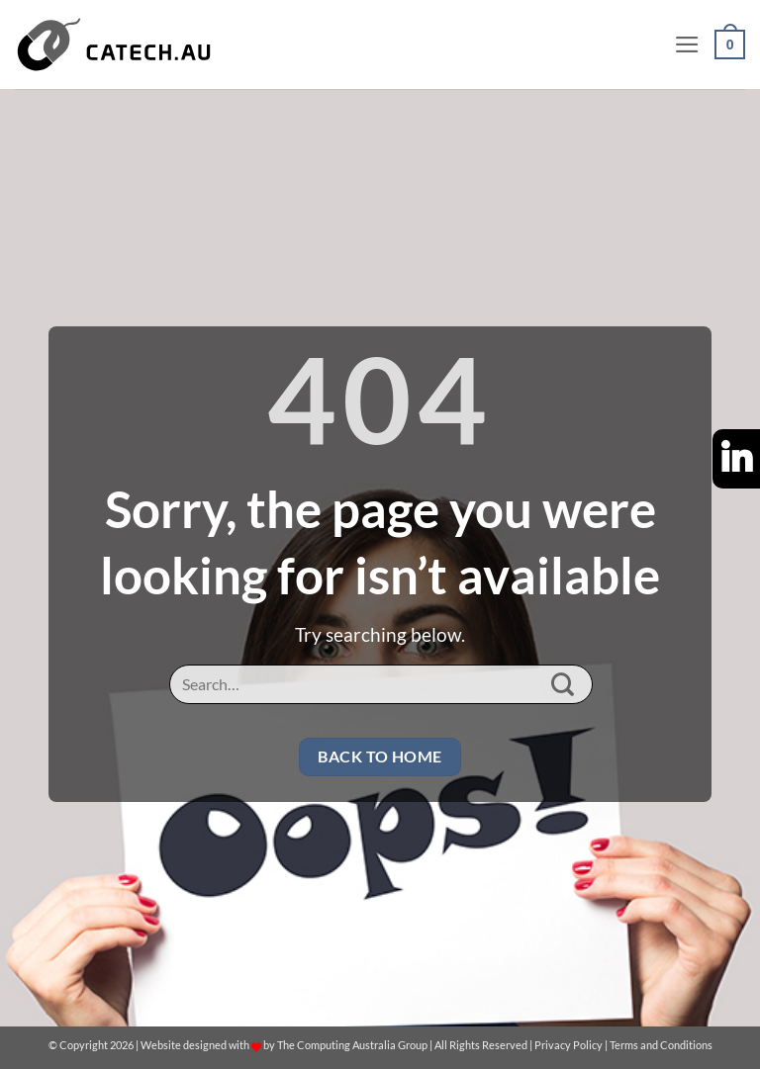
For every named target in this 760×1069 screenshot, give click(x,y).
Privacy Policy (568, 1044)
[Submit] (563, 685)
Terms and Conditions (661, 1044)
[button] (687, 44)
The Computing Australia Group (352, 1044)
